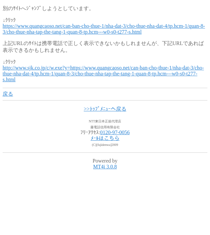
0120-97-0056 (115, 132)
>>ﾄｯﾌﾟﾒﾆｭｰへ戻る (105, 109)
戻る (8, 94)
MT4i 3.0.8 (105, 166)
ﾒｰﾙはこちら (105, 138)
